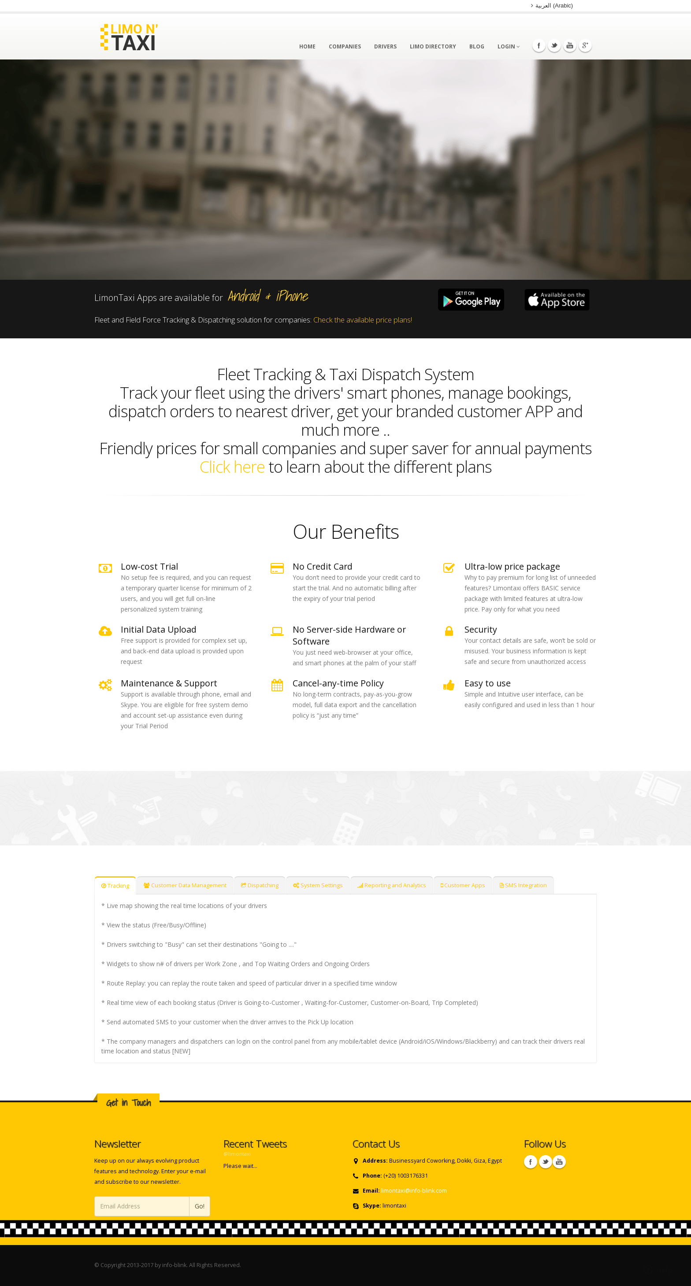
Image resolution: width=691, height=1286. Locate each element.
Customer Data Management (185, 885)
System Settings (318, 885)
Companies (345, 46)
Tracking (115, 885)
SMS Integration (523, 885)
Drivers (385, 46)
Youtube (569, 45)
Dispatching (260, 885)
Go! (199, 1206)
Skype (559, 1161)
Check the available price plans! (362, 320)
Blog (476, 46)
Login (509, 46)
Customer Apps (463, 885)
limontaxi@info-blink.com (414, 1190)
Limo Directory (433, 46)
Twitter (554, 45)
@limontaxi (237, 1153)
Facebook (539, 45)
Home (307, 46)
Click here (234, 467)
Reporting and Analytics (391, 885)
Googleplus (585, 45)
